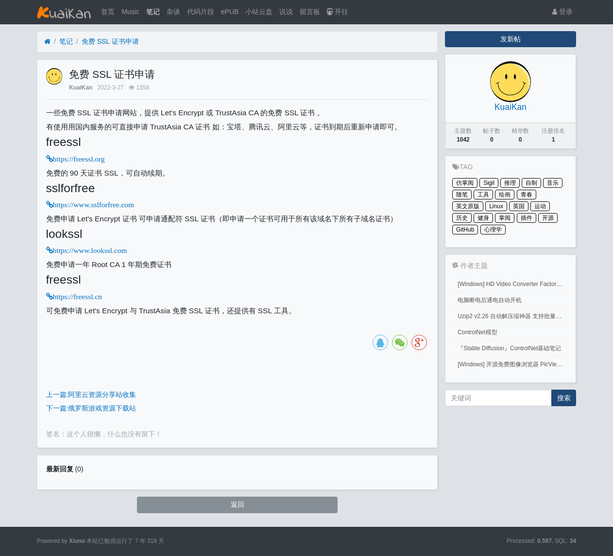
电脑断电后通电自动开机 (490, 300)
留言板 (310, 12)
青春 (526, 194)
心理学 (493, 229)
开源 (548, 218)
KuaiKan (80, 87)
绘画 (505, 194)
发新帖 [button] (510, 39)
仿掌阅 (465, 182)
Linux (496, 206)
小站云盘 (258, 12)
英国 (519, 206)
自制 (531, 182)
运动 (540, 206)
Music (130, 12)
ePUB (230, 12)
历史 (462, 218)
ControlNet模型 (477, 332)
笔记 (153, 12)
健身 (483, 218)
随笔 (462, 194)
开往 (337, 12)
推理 (510, 182)
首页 (108, 12)
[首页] (47, 41)
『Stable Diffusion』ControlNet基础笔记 (509, 348)
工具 (483, 194)
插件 (526, 218)
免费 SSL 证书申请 (110, 41)
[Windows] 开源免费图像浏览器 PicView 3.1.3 (512, 364)
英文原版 (467, 206)
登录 (562, 12)
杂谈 (173, 12)
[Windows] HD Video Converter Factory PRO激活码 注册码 (512, 284)
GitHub (465, 229)
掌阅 (505, 218)
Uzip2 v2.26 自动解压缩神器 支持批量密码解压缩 (512, 316)
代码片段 (200, 12)
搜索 (564, 398)
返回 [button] (237, 504)
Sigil (488, 182)
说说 (286, 12)
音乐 (553, 182)
